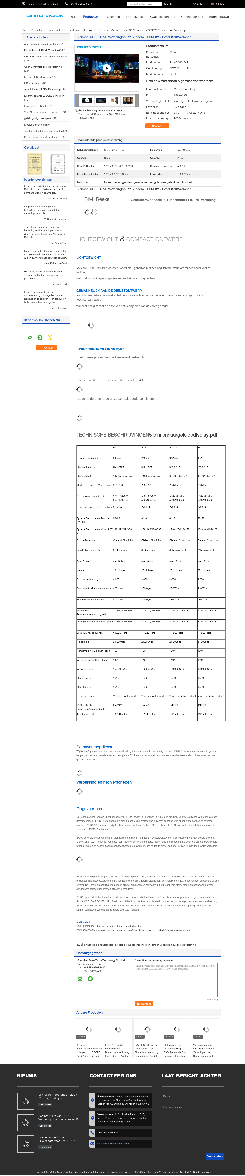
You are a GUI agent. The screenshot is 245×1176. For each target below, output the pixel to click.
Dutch (219, 4)
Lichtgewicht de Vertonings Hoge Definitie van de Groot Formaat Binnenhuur (176, 1050)
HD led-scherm (32, 83)
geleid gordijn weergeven (38, 118)
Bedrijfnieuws (219, 17)
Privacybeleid (40, 1171)
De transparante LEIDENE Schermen (44, 95)
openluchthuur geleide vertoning (42, 43)
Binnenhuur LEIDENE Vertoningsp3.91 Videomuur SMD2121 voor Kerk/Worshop (102, 114)
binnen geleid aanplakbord (98, 944)
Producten (90, 17)
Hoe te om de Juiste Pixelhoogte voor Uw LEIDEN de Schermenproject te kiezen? (58, 1139)
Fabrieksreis (135, 17)
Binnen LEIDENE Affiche (37, 76)
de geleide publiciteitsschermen (132, 944)
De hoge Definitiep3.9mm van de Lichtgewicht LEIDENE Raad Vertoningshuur (89, 1050)
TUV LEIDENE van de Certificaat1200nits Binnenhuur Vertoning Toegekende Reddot (146, 1050)
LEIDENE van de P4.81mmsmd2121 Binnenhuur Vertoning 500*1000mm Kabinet (117, 1050)
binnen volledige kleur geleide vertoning (174, 944)
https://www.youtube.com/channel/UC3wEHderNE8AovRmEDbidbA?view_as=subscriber (141, 929)
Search (167, 4)
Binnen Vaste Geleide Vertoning (41, 137)
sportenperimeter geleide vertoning (43, 130)
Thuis (73, 17)
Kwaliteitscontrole (162, 17)
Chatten (159, 126)
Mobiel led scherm (34, 124)
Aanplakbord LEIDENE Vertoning (42, 89)
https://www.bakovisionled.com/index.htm (118, 925)
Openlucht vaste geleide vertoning (43, 66)
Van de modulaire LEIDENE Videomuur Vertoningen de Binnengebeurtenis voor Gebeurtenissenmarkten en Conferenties (206, 1055)
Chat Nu (197, 3)
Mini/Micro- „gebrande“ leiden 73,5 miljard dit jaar (57, 1096)
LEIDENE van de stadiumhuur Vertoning (45, 56)
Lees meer (45, 1104)
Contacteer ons (192, 17)
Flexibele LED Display (36, 105)
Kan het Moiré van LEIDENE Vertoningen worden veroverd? (58, 1117)
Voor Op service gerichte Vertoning (43, 112)
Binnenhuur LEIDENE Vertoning (63, 30)
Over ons (113, 17)
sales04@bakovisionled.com (43, 3)
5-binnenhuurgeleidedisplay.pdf (183, 435)
